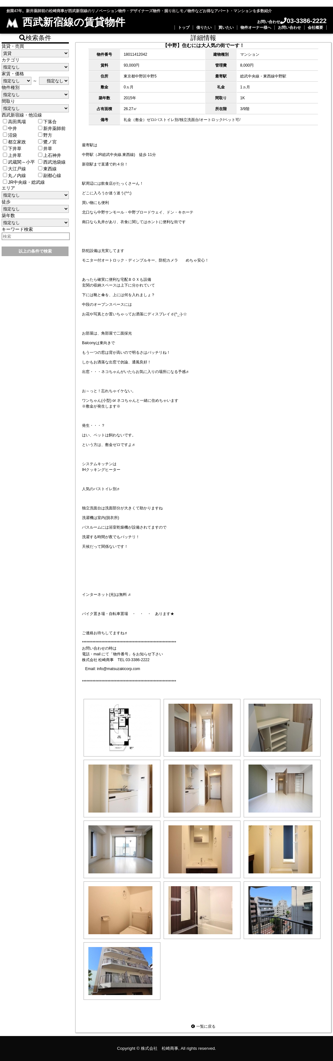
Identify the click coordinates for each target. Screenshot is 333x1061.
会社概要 (315, 27)
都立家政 (14, 141)
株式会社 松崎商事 (159, 1048)
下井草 (12, 148)
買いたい (226, 27)
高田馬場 (14, 121)
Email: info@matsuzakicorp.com (112, 669)
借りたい (204, 27)
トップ (184, 27)
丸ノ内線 (14, 175)
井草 (45, 148)
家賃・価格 (13, 73)
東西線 (47, 168)
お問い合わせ (289, 27)
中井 (10, 128)
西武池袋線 (52, 162)
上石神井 (49, 155)
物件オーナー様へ (255, 27)
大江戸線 (14, 168)
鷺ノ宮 (47, 141)
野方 (45, 135)
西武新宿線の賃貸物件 (65, 22)
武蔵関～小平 (19, 162)
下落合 (47, 121)
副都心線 (49, 175)
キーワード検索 (17, 229)
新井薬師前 (52, 128)
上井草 (12, 155)
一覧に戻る (203, 1026)
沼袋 (10, 135)
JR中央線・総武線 (24, 182)
